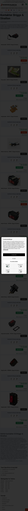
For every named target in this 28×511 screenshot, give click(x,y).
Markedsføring (20, 265)
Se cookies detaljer (14, 261)
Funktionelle (8, 271)
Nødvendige (8, 265)
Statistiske (20, 271)
